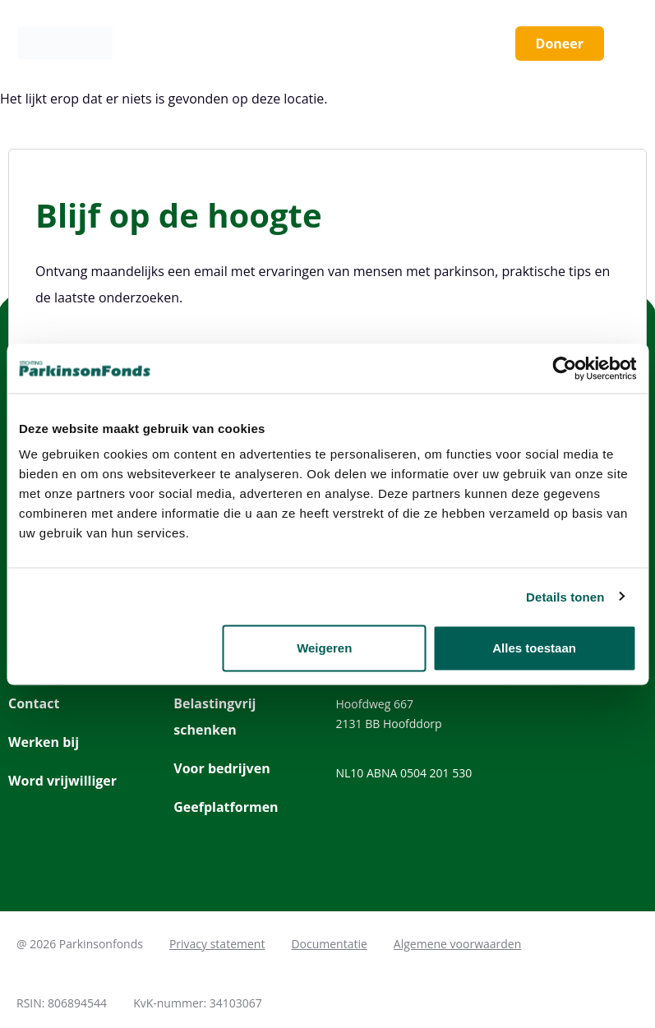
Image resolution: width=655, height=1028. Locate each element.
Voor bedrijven (221, 768)
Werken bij (43, 742)
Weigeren (324, 648)
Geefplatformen (225, 807)
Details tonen (565, 596)
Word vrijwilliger (62, 781)
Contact (33, 703)
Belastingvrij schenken (214, 716)
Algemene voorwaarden (457, 944)
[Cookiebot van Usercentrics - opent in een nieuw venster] (564, 368)
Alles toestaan (534, 648)
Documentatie (329, 944)
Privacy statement (217, 944)
